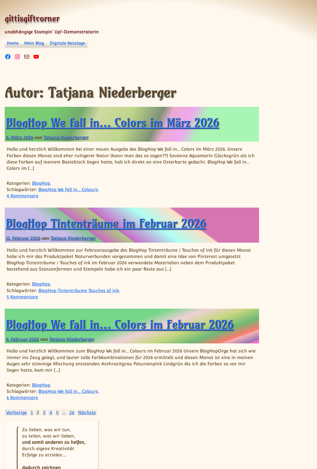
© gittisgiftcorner (26, 448)
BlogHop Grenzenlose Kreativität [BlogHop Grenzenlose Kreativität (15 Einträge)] (260, 263)
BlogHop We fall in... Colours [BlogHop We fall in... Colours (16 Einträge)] (267, 363)
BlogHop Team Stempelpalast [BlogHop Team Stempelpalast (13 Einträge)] (263, 309)
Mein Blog (34, 43)
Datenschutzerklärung (107, 453)
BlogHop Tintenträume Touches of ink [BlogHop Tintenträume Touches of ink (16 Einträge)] (263, 335)
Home (12, 43)
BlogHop (41, 183)
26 (71, 428)
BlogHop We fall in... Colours (68, 189)
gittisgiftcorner (32, 18)
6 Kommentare (22, 413)
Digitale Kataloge (67, 43)
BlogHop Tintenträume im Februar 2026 (106, 223)
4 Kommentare (22, 195)
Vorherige (16, 428)
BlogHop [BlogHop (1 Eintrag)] (244, 244)
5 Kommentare (22, 296)
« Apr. (270, 227)
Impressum (64, 453)
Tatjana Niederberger (65, 137)
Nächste (87, 428)
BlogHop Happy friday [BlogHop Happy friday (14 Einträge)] (265, 288)
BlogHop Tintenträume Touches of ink (78, 290)
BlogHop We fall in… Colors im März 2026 (112, 122)
